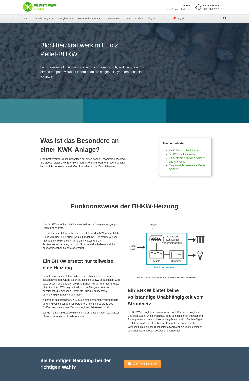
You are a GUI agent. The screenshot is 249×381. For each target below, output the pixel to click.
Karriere (139, 18)
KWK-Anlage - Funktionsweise (186, 150)
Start (26, 18)
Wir (126, 18)
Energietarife (64, 18)
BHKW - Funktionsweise (182, 154)
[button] (142, 364)
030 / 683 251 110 (212, 9)
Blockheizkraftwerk (88, 18)
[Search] (225, 18)
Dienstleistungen (42, 18)
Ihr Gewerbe (111, 18)
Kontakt (163, 18)
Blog (150, 18)
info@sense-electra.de (178, 9)
